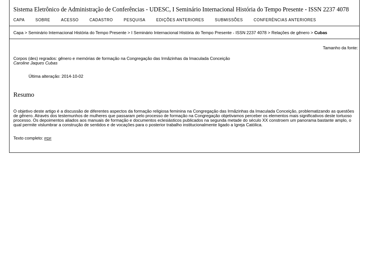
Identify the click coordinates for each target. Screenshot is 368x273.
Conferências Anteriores (285, 20)
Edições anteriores (180, 20)
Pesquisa (134, 20)
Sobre (42, 20)
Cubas (320, 32)
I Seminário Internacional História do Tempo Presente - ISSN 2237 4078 (199, 32)
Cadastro (101, 20)
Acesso (70, 20)
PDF (48, 138)
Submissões (229, 20)
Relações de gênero (291, 32)
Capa (19, 20)
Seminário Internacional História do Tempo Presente (77, 32)
